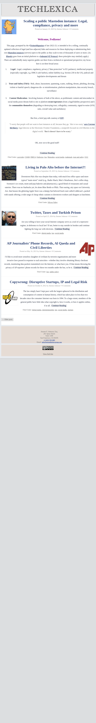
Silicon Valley (53, 202)
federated (44, 56)
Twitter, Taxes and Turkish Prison (55, 212)
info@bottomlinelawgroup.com (52, 342)
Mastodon (51, 157)
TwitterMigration (37, 45)
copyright (20, 157)
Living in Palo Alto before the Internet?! (56, 167)
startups (70, 310)
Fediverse (40, 157)
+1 (49, 340)
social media (60, 157)
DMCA (33, 157)
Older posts (7, 319)
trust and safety (78, 157)
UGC (86, 157)
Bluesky (9, 56)
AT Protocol (53, 56)
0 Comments (74, 29)
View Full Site (48, 354)
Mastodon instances (16, 53)
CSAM (27, 157)
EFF (62, 118)
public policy (54, 272)
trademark (68, 157)
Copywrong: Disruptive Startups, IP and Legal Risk (48, 282)
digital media (46, 233)
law (45, 157)
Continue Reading (47, 153)
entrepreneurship (48, 310)
